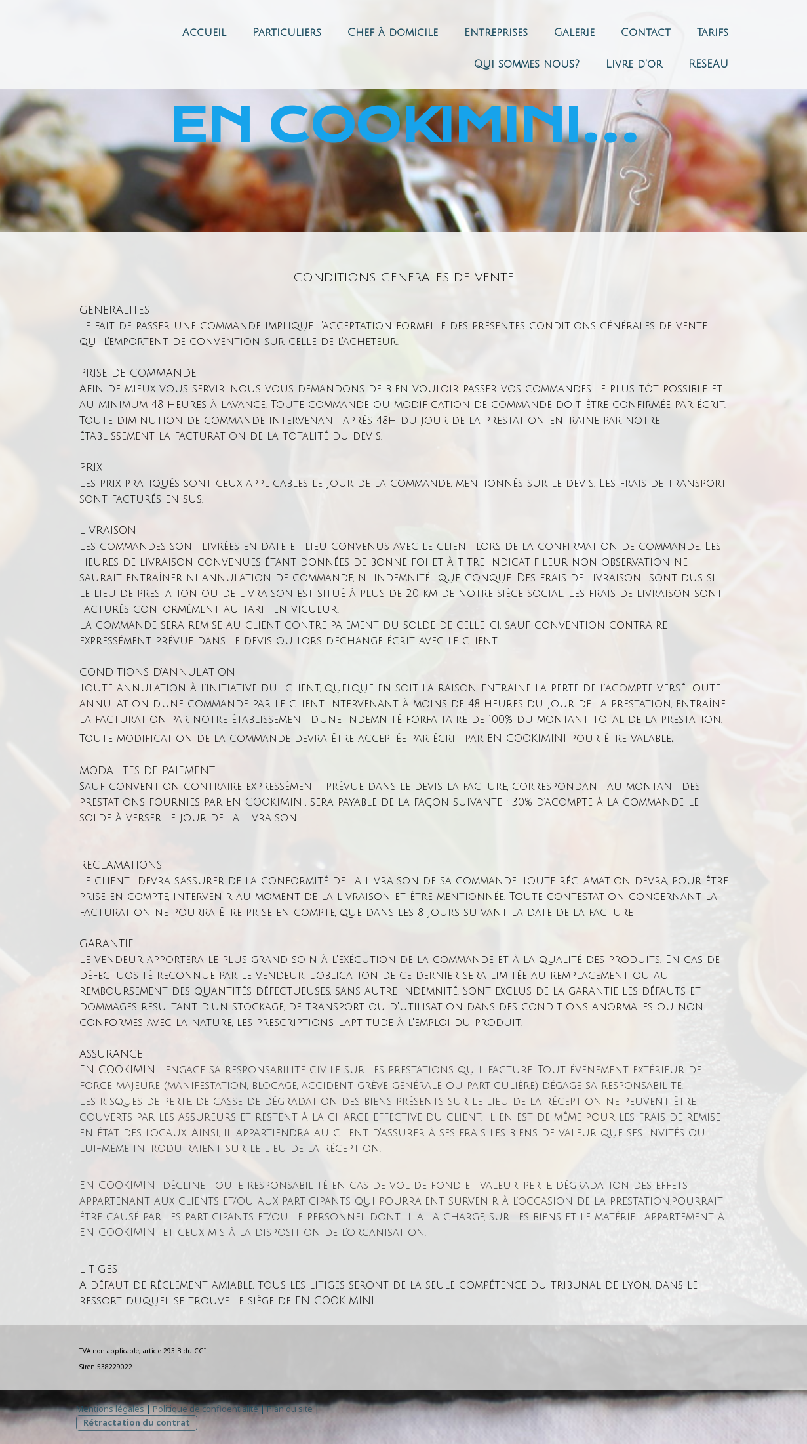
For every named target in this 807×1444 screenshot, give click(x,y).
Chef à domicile (392, 33)
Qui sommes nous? (527, 64)
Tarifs (712, 33)
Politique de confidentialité (205, 1408)
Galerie (574, 33)
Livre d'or (634, 64)
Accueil (204, 33)
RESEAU (708, 64)
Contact (646, 33)
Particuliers (286, 33)
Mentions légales (110, 1408)
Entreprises (496, 33)
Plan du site (290, 1408)
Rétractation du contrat (136, 1422)
